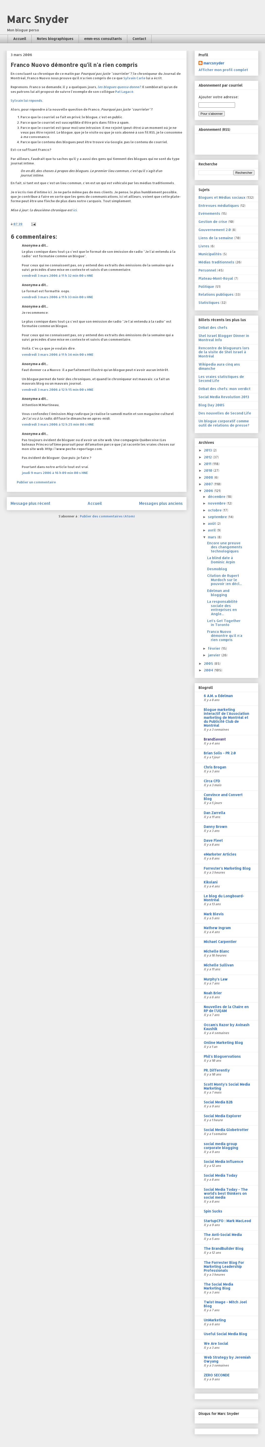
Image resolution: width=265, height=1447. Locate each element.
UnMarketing (215, 1320)
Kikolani (211, 882)
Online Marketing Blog (223, 1042)
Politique (206, 286)
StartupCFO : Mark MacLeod (227, 1221)
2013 (208, 450)
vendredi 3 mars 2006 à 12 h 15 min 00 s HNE (57, 389)
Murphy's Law (216, 979)
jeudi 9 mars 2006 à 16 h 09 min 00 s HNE (55, 473)
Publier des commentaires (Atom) (107, 516)
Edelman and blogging (218, 592)
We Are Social (216, 1343)
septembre (218, 517)
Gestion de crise (213, 221)
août (212, 523)
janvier (214, 655)
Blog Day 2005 (211, 405)
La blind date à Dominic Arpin (221, 560)
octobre (215, 510)
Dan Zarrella (214, 813)
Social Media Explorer (222, 1116)
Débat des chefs (213, 327)
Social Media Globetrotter (226, 1130)
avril (212, 530)
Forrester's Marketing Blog (227, 868)
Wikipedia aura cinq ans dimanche (219, 366)
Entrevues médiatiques (219, 205)
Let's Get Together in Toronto (224, 623)
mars (212, 537)
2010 (208, 470)
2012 (208, 457)
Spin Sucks (213, 1211)
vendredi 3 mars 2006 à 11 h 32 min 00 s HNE (57, 275)
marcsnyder (213, 63)
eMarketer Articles (220, 854)
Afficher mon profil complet (223, 70)
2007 (209, 484)
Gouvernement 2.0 (215, 230)
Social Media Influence (223, 1161)
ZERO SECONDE (216, 1375)
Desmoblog (217, 569)
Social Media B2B (218, 1102)
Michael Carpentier (220, 941)
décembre (217, 496)
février (214, 648)
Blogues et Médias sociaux (222, 197)
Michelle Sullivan (219, 965)
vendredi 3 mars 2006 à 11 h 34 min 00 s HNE (57, 354)
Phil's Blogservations (222, 1056)
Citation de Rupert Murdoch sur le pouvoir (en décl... (224, 579)
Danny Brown (215, 826)
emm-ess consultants (103, 39)
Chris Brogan (215, 767)
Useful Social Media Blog (225, 1334)
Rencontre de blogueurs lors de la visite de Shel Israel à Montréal (224, 352)
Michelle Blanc (216, 951)
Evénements (209, 213)
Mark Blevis (214, 914)
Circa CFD (212, 781)
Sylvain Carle (134, 78)
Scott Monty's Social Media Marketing (227, 1086)
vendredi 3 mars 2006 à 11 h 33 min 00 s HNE (57, 297)
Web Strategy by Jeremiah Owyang (227, 1359)
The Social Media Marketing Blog (218, 1286)
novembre (217, 503)
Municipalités (210, 254)
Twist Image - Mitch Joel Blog (225, 1304)
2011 (208, 464)
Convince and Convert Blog (223, 797)
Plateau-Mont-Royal (216, 278)
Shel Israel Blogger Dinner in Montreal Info (224, 337)
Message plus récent (30, 503)
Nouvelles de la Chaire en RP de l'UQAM (226, 1009)
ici (75, 210)
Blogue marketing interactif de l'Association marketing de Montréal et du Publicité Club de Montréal (226, 717)
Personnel (207, 270)
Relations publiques (216, 294)
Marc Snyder (37, 19)
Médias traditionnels (216, 262)
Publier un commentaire (36, 482)
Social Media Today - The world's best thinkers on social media (226, 1193)
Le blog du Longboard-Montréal (224, 898)
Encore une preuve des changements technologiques (224, 547)
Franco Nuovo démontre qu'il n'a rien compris (224, 635)
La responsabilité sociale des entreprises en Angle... (222, 607)
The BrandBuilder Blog (223, 1248)
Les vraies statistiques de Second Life (221, 378)
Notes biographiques (55, 39)
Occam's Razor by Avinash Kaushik (226, 1027)
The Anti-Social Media (223, 1234)
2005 (209, 663)
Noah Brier (213, 993)
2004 (209, 670)
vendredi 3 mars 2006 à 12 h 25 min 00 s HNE (58, 424)
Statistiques (209, 302)
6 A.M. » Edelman (218, 696)
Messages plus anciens (161, 503)
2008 (209, 477)
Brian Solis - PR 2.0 (220, 753)
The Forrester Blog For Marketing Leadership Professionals (224, 1266)
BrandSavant (215, 739)
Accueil (19, 39)
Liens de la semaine (216, 238)
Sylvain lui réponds (26, 100)
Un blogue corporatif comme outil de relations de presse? (224, 423)
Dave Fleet (213, 840)
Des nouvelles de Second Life (225, 413)
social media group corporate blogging (221, 1146)
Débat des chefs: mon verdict (224, 389)
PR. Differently (217, 1070)
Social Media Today (220, 1175)
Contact (139, 39)
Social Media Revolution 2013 (224, 397)
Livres (204, 246)
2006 (209, 491)
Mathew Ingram (217, 928)
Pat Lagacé (124, 92)
